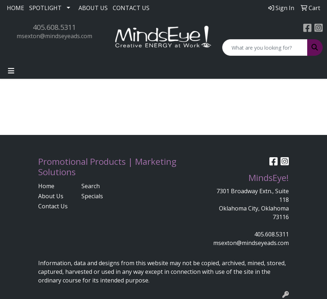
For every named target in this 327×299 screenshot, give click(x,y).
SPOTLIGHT (45, 8)
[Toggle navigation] (11, 71)
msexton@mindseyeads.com (54, 36)
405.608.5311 (54, 27)
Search (90, 186)
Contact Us (53, 206)
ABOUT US (93, 8)
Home (46, 186)
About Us (50, 196)
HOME (15, 8)
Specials (92, 196)
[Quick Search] (265, 47)
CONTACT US (131, 8)
